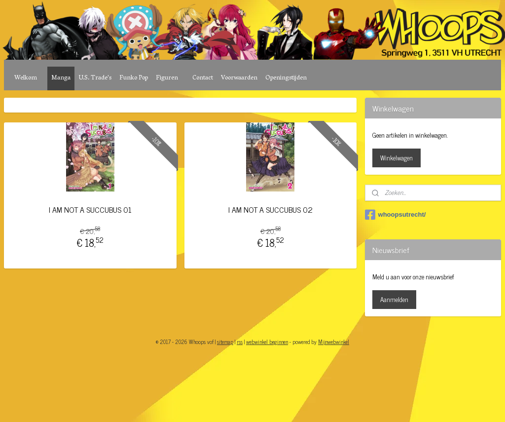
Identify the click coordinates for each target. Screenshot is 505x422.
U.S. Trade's (94, 78)
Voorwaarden (239, 78)
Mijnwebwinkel (333, 341)
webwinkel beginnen (267, 341)
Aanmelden (394, 299)
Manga (61, 78)
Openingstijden (286, 78)
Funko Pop (133, 78)
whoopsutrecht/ (395, 215)
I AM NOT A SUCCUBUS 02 (270, 209)
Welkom (25, 78)
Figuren (167, 78)
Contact (202, 78)
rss (240, 341)
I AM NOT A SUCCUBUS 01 (90, 209)
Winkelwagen (396, 158)
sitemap (225, 341)
